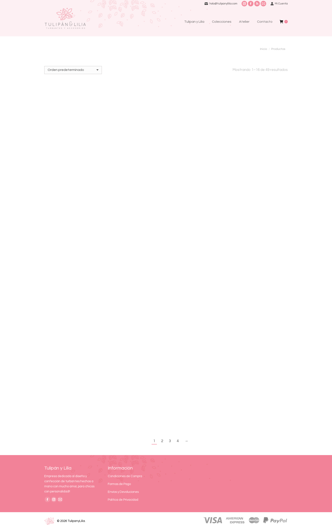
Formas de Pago (119, 484)
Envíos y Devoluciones (123, 491)
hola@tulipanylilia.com (223, 3)
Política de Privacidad (123, 499)
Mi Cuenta (279, 4)
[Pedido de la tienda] (73, 70)
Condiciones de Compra (125, 476)
